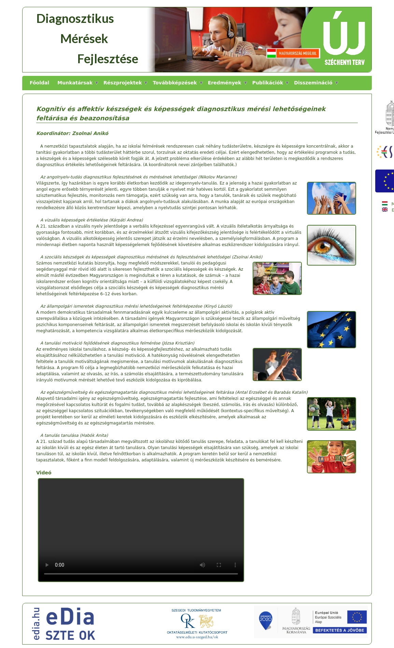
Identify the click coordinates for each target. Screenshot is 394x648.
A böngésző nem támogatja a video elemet (141, 530)
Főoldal (39, 82)
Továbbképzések (175, 82)
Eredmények (224, 82)
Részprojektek (122, 82)
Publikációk (267, 82)
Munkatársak (75, 82)
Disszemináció (313, 82)
